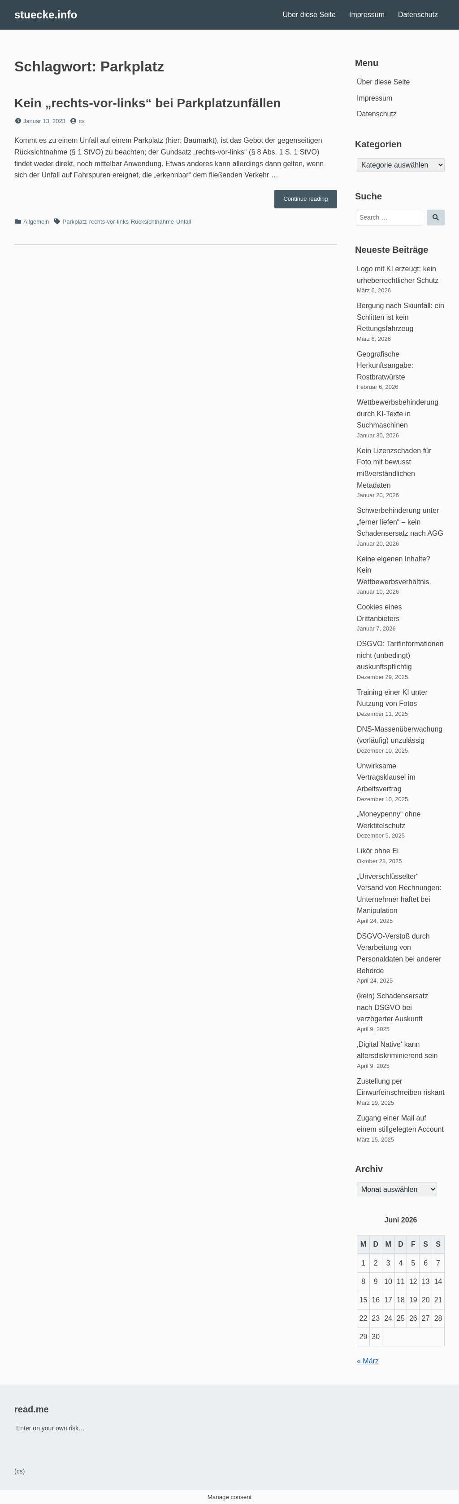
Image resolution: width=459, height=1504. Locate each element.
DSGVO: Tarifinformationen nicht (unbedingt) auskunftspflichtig (400, 655)
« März (368, 1361)
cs (82, 121)
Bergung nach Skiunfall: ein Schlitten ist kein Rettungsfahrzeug (400, 317)
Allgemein (36, 221)
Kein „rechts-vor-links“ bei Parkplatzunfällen (147, 103)
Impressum (367, 14)
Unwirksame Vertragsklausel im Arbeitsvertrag (386, 777)
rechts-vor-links (109, 221)
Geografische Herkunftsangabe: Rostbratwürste (385, 365)
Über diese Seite (309, 14)
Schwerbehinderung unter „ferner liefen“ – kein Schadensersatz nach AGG (400, 522)
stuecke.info (45, 15)
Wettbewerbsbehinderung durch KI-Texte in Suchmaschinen (397, 413)
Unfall (183, 221)
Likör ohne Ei (377, 851)
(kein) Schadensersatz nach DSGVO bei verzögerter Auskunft (392, 1007)
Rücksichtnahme (152, 221)
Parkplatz (75, 221)
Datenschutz (418, 14)
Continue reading (310, 201)
